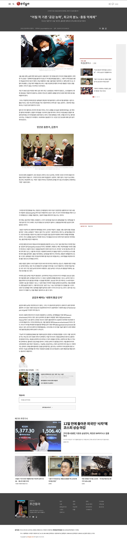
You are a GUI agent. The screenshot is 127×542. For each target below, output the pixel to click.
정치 (61, 501)
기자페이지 (89, 509)
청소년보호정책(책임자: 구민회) (71, 530)
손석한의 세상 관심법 (26, 370)
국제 (74, 504)
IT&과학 (75, 507)
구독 (37, 370)
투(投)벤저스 (86, 63)
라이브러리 (89, 507)
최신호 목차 (89, 504)
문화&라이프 (63, 507)
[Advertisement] (43, 196)
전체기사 (62, 512)
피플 (74, 509)
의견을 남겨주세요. (25, 400)
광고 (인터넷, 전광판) (31, 530)
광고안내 (101, 507)
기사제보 (101, 501)
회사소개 (22, 530)
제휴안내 (39, 530)
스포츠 (61, 509)
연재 (87, 501)
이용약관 (50, 530)
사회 (61, 504)
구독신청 (101, 504)
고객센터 (44, 530)
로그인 (116, 4)
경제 (74, 501)
